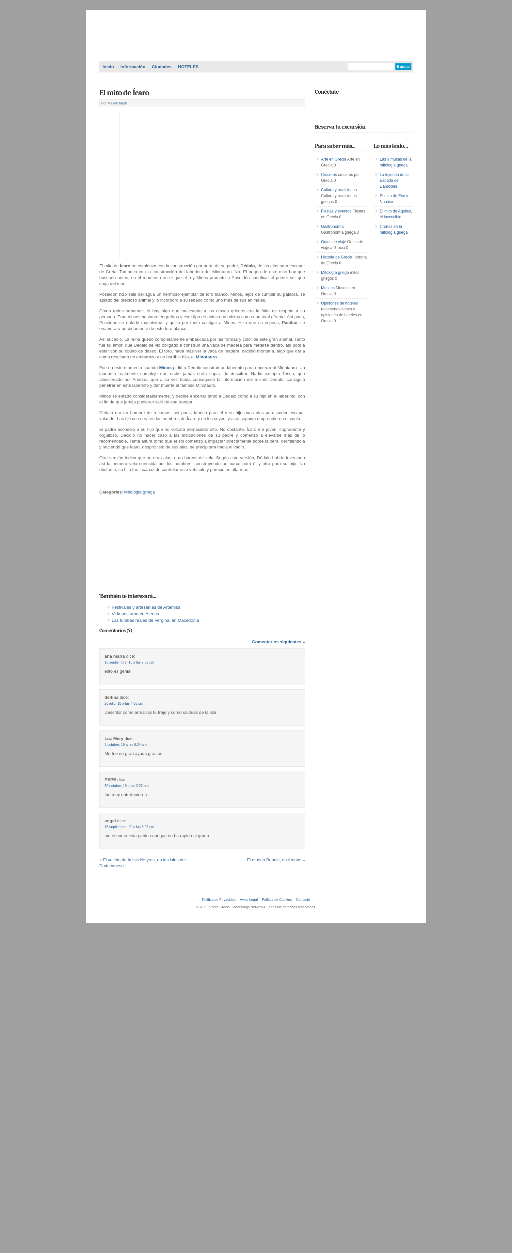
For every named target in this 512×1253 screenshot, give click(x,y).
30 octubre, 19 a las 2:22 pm (126, 786)
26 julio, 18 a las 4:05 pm (123, 703)
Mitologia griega (139, 492)
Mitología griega (335, 272)
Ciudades (161, 66)
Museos (328, 288)
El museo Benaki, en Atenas (274, 859)
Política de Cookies (277, 899)
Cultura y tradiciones (339, 190)
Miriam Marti (117, 103)
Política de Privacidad (218, 899)
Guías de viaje (333, 242)
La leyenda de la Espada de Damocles (394, 180)
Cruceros (329, 174)
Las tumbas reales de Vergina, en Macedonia (155, 620)
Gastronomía (332, 226)
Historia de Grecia (336, 257)
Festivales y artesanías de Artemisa (146, 607)
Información (132, 66)
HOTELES (188, 66)
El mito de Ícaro (124, 92)
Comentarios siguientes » (278, 641)
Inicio (108, 66)
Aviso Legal (249, 899)
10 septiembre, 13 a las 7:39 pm (129, 662)
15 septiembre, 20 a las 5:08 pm (129, 827)
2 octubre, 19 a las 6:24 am (125, 744)
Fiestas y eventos (336, 211)
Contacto (303, 899)
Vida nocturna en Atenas (135, 613)
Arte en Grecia (333, 159)
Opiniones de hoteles (339, 303)
